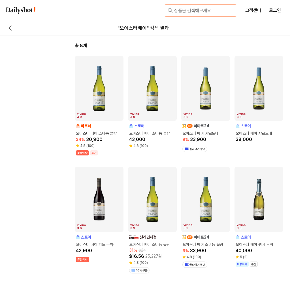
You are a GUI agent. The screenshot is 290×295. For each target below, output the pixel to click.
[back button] (10, 28)
